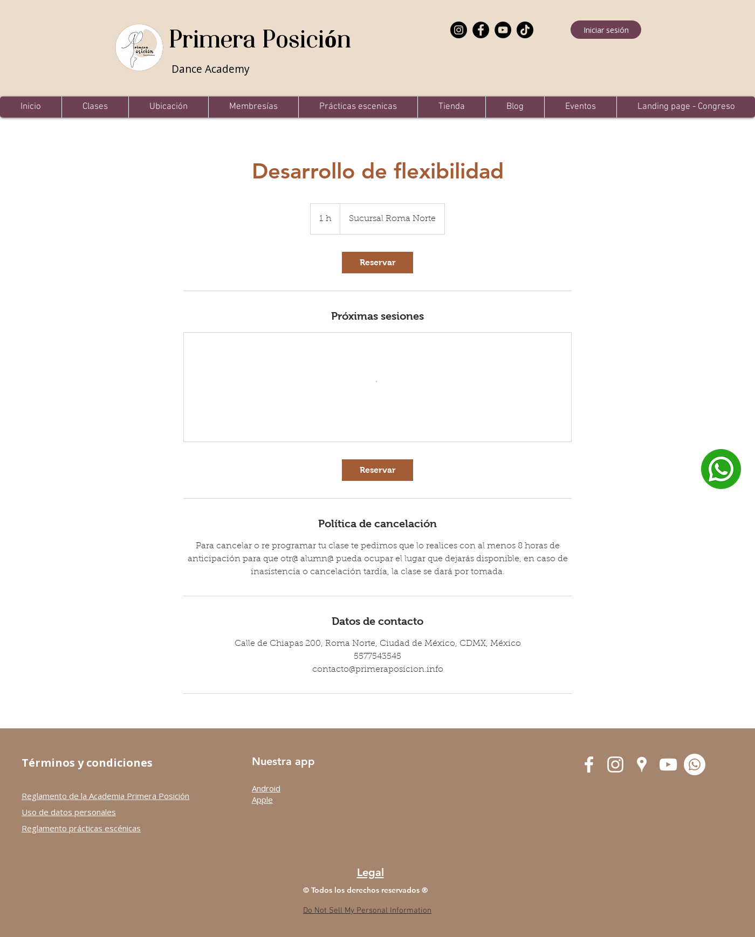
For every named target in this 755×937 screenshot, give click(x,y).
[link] (377, 262)
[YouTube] (503, 30)
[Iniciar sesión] (606, 29)
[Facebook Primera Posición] (589, 764)
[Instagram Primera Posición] (615, 764)
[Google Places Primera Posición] (642, 764)
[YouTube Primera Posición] (668, 764)
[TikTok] (525, 30)
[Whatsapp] (694, 764)
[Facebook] (480, 30)
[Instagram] (458, 30)
